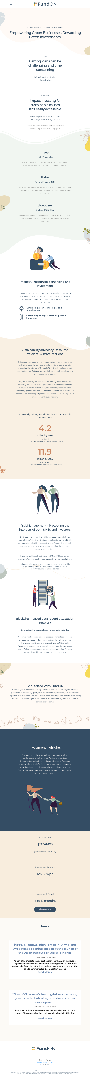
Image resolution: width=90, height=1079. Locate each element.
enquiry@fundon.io (45, 1062)
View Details (45, 909)
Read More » (45, 972)
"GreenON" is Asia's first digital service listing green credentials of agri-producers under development (45, 998)
